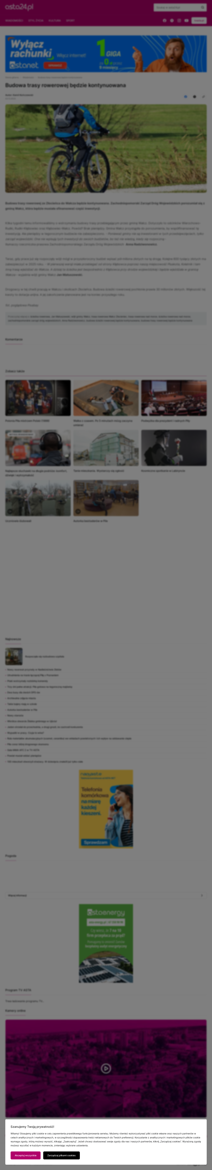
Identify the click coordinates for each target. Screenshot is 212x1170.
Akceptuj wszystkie (25, 1155)
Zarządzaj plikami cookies (61, 1155)
